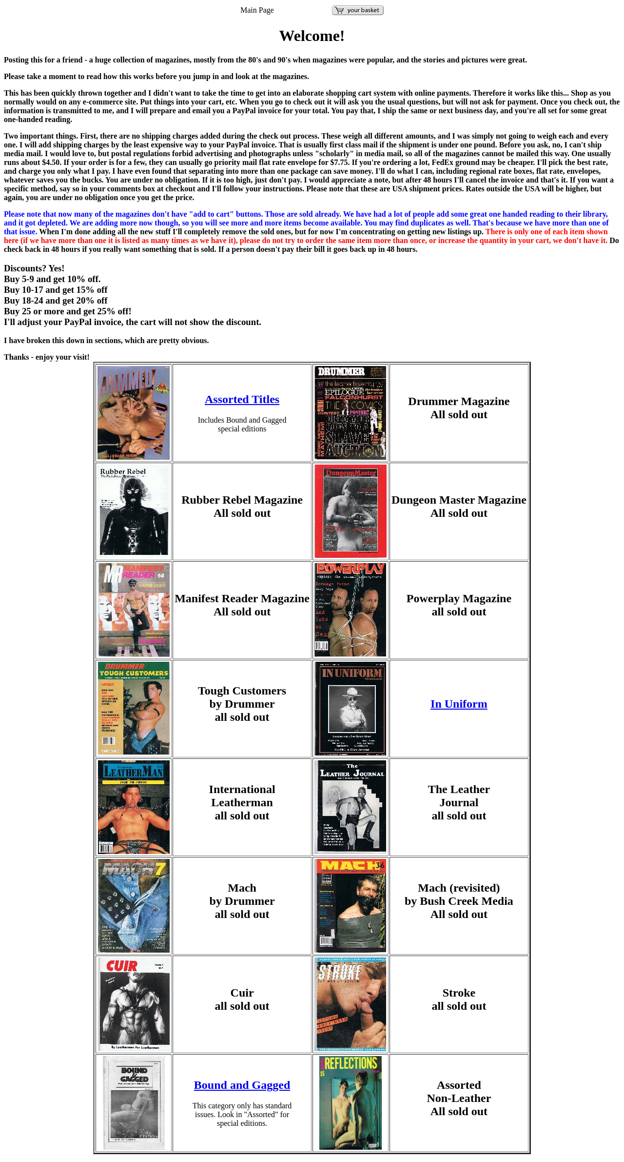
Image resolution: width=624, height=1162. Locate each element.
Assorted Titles (242, 399)
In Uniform (459, 703)
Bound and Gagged (242, 1085)
